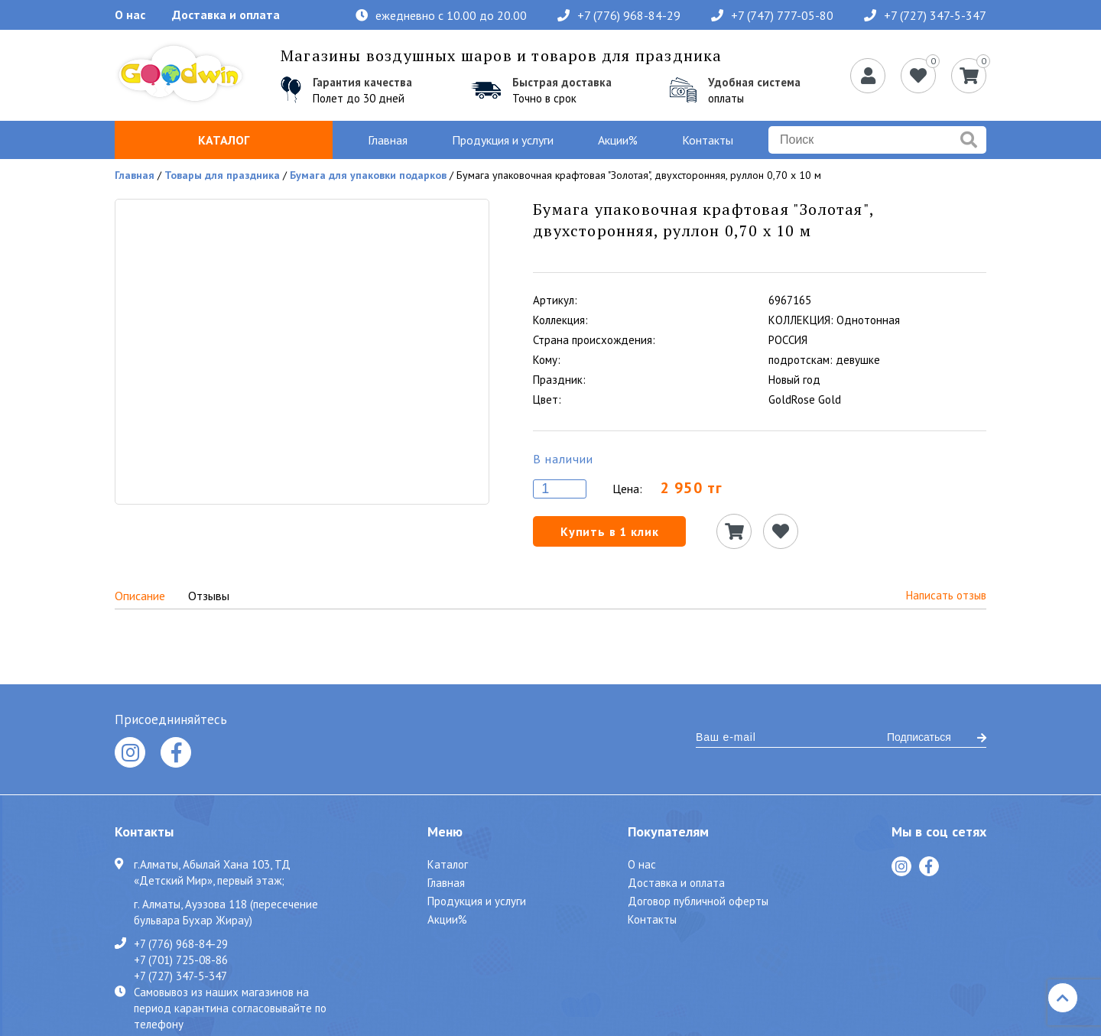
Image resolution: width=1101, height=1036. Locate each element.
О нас (130, 14)
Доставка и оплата (226, 14)
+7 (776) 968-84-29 (618, 15)
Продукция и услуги (503, 140)
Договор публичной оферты (698, 901)
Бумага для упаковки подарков (368, 175)
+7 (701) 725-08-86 (181, 959)
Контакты (707, 140)
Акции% (618, 140)
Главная (388, 140)
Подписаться (936, 737)
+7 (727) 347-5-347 (925, 15)
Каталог (223, 140)
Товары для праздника (222, 175)
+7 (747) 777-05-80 (772, 15)
